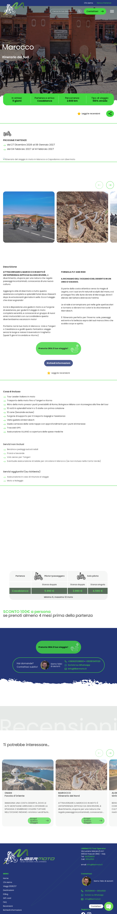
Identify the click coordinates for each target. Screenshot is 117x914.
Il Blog (5, 894)
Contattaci (92, 11)
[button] (110, 185)
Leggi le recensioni (88, 113)
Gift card (7, 898)
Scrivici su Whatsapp (79, 665)
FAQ (5, 902)
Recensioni (8, 906)
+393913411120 (92, 661)
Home (5, 878)
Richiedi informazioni (58, 371)
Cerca (79, 11)
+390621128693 (76, 661)
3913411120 (89, 859)
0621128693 (90, 856)
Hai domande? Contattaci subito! (27, 665)
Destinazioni (8, 890)
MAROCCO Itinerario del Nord (69, 803)
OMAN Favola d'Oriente (14, 803)
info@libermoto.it (77, 668)
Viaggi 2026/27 (9, 886)
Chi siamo (88, 3)
